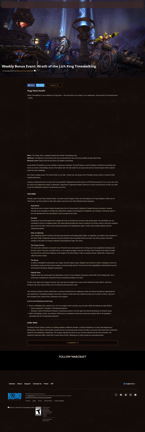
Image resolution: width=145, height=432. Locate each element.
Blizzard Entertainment (25, 71)
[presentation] (8, 4)
